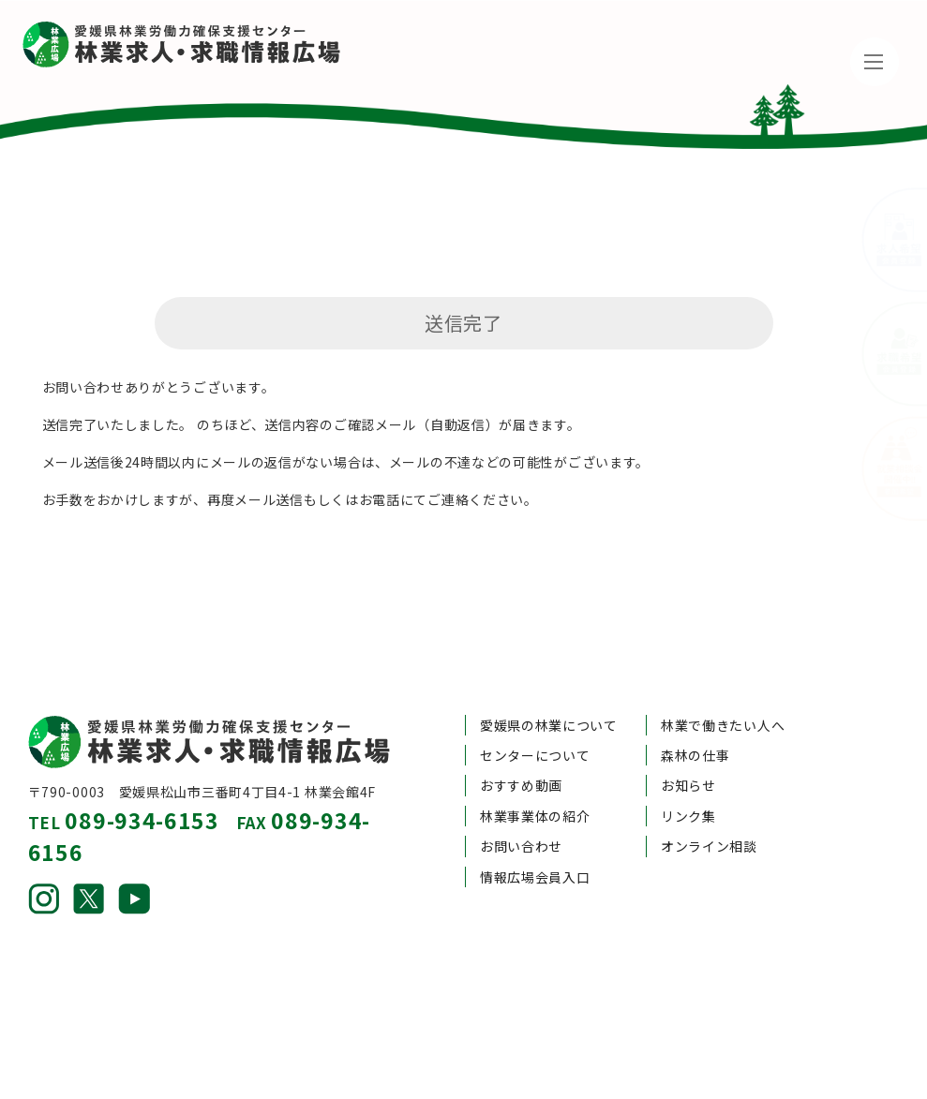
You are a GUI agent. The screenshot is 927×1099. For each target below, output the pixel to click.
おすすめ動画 (521, 742)
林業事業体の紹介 (535, 772)
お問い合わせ (521, 803)
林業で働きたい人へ (723, 681)
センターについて (535, 711)
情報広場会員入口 (535, 833)
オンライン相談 (709, 803)
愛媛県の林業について (549, 681)
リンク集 (688, 772)
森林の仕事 (695, 711)
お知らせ (688, 742)
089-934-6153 (141, 777)
